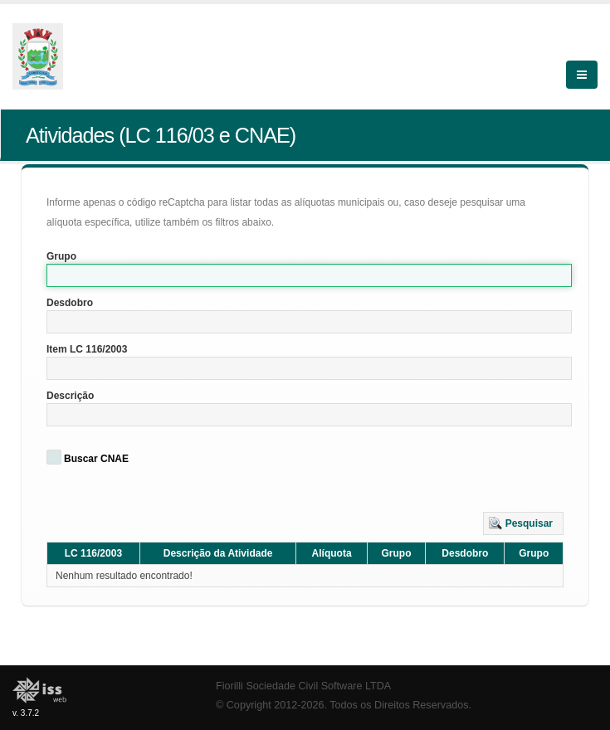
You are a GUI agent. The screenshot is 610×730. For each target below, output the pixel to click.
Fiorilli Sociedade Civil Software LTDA (303, 686)
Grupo (61, 256)
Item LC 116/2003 (86, 349)
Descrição (70, 396)
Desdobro (69, 303)
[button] (523, 523)
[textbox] (309, 275)
